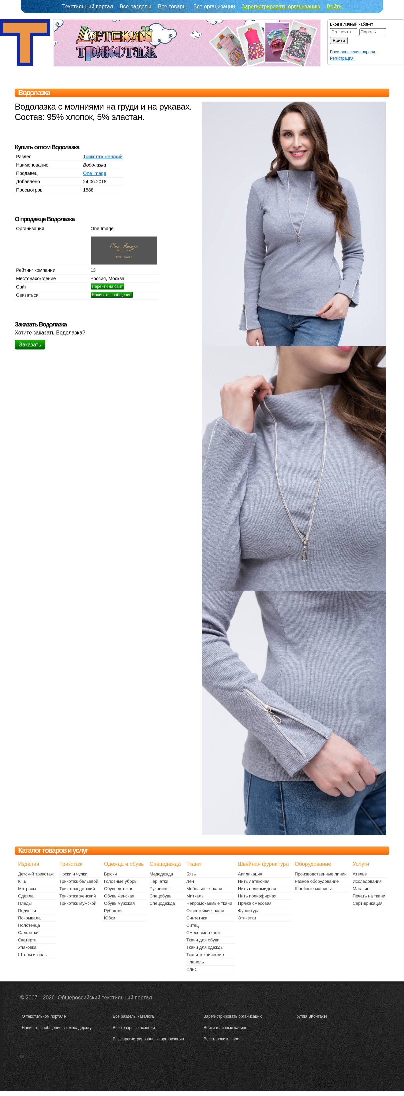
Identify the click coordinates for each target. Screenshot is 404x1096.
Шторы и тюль (32, 954)
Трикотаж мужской (77, 903)
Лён (190, 881)
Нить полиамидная (257, 888)
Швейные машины (313, 888)
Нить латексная (253, 881)
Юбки (109, 917)
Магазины (363, 888)
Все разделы (135, 6)
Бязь (191, 873)
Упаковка (27, 947)
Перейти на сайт (107, 286)
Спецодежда (162, 903)
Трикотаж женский (102, 156)
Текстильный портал (87, 6)
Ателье (360, 873)
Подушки (27, 910)
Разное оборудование (317, 881)
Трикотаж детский (77, 888)
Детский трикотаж (36, 873)
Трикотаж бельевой (78, 881)
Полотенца (29, 925)
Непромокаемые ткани (209, 903)
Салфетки (28, 932)
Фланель (195, 961)
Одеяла (26, 895)
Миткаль (195, 895)
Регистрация (341, 58)
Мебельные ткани (204, 888)
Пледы (25, 903)
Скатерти (27, 939)
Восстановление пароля (352, 52)
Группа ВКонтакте (311, 1016)
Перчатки (159, 881)
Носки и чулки (73, 873)
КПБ (22, 881)
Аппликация (250, 873)
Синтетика (196, 917)
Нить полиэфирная (257, 895)
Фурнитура (249, 910)
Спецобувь (161, 895)
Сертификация (368, 903)
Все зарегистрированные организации (148, 1039)
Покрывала (29, 917)
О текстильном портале (44, 1016)
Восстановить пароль (224, 1039)
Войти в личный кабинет (226, 1027)
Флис (191, 969)
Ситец (192, 925)
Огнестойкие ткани (205, 910)
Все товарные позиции (134, 1027)
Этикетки (247, 917)
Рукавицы (159, 888)
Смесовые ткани (203, 932)
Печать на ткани (369, 895)
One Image (94, 173)
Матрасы (27, 888)
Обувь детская (118, 888)
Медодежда (161, 873)
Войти (334, 6)
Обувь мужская (119, 903)
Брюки (110, 873)
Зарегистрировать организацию (281, 6)
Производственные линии (321, 873)
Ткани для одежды (205, 947)
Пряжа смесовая (255, 903)
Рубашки (113, 910)
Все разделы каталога (133, 1016)
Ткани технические (205, 954)
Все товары (172, 6)
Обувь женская (119, 895)
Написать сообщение (112, 294)
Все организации (214, 6)
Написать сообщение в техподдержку (57, 1027)
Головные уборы (120, 881)
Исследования (367, 881)
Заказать (30, 344)
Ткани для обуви (203, 939)
